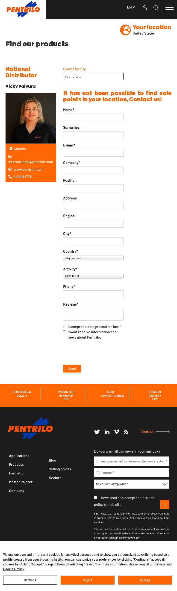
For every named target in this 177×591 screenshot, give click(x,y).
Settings (30, 580)
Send (72, 368)
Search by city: (75, 69)
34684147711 (20, 176)
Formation (17, 473)
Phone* (69, 286)
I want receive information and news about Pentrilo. (90, 334)
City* (67, 233)
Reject (87, 580)
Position (70, 180)
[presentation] (98, 352)
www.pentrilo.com (25, 169)
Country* (70, 251)
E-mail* (69, 145)
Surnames (71, 127)
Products (16, 464)
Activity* (70, 269)
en (131, 7)
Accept (145, 580)
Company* (71, 162)
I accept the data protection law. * (92, 326)
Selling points (60, 469)
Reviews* (70, 304)
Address (70, 198)
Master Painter (20, 482)
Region (69, 216)
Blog (52, 460)
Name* (68, 109)
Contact (147, 431)
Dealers (55, 477)
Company (16, 490)
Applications (19, 455)
